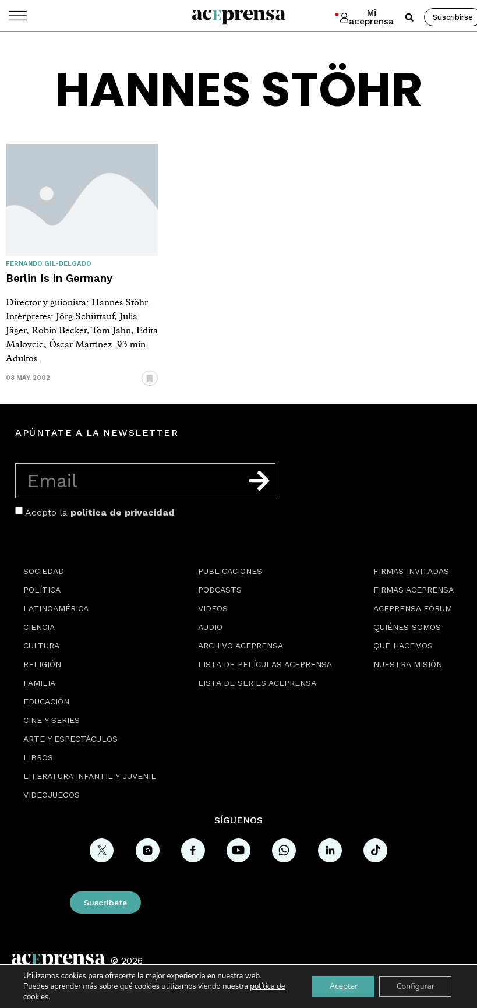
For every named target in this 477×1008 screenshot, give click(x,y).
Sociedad (43, 571)
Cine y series (51, 720)
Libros (38, 757)
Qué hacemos (403, 645)
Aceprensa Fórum (412, 608)
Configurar (414, 986)
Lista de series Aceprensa (257, 683)
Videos (213, 608)
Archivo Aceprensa (240, 645)
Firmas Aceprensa (413, 589)
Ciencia (39, 627)
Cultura (41, 645)
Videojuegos (51, 794)
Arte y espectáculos (70, 738)
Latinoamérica (56, 608)
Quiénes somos (407, 627)
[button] (409, 17)
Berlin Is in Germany (59, 278)
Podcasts (220, 589)
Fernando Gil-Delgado (48, 263)
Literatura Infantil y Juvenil (89, 776)
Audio (210, 627)
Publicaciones (230, 571)
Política (42, 589)
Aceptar (341, 986)
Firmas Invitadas (411, 571)
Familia (39, 683)
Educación (46, 701)
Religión (42, 664)
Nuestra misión (407, 664)
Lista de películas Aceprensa (265, 664)
